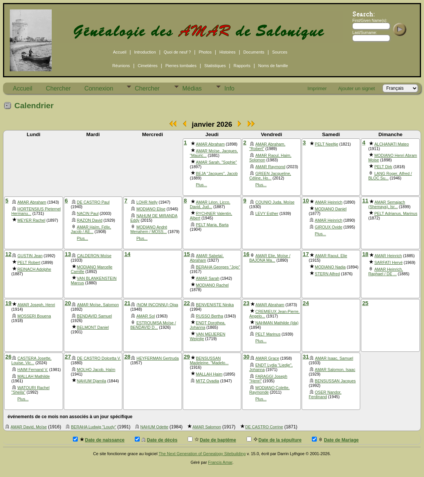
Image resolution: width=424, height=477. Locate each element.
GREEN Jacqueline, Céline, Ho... (270, 175)
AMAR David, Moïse (29, 427)
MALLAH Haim (209, 374)
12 (8, 254)
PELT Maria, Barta (212, 224)
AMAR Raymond (270, 166)
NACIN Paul (88, 213)
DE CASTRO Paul (93, 202)
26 (8, 357)
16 (246, 254)
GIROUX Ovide (328, 227)
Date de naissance (99, 440)
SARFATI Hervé (388, 262)
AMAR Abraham (210, 144)
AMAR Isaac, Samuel (334, 358)
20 (68, 303)
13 (68, 254)
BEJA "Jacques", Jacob (217, 173)
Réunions (121, 65)
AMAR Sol (145, 316)
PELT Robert (28, 262)
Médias (192, 88)
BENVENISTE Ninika (215, 304)
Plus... (201, 185)
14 (127, 254)
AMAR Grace (267, 358)
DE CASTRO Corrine (264, 427)
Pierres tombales (181, 65)
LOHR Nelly (146, 202)
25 (365, 303)
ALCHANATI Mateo (391, 144)
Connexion (98, 88)
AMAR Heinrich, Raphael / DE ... (385, 271)
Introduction (145, 52)
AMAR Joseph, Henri (36, 304)
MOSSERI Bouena (34, 316)
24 (306, 303)
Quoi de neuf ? (177, 52)
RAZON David (90, 220)
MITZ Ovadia (207, 381)
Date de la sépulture (274, 440)
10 (306, 201)
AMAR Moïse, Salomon (98, 304)
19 (8, 303)
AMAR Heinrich (328, 202)
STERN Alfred (327, 273)
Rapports (242, 65)
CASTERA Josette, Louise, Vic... (31, 360)
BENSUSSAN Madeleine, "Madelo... (209, 360)
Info (229, 88)
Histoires (227, 52)
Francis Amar (220, 462)
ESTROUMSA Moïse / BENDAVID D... (153, 325)
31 (306, 357)
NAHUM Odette (154, 427)
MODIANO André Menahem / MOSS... (148, 229)
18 (365, 254)
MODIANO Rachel (212, 285)
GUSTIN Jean (29, 255)
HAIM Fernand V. (32, 369)
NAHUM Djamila (91, 381)
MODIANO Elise (150, 209)
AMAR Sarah (207, 278)
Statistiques (215, 65)
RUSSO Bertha (209, 316)
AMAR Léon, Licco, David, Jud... (210, 204)
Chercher (58, 88)
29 (187, 357)
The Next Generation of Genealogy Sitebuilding (202, 453)
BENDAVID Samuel (94, 316)
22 (187, 303)
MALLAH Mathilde (33, 376)
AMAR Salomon (207, 427)
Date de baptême (212, 440)
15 (187, 254)
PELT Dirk (383, 166)
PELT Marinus (268, 334)
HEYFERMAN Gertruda (157, 358)
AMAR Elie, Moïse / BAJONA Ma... (269, 257)
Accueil (119, 52)
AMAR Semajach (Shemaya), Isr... (386, 204)
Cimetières (148, 65)
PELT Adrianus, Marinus (395, 213)
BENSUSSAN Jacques (335, 381)
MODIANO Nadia (330, 267)
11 (365, 201)
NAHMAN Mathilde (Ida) (276, 323)
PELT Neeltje (326, 144)
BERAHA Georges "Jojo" (218, 267)
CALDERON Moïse (94, 255)
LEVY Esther (266, 213)
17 (306, 254)
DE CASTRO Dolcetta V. (99, 358)
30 (246, 357)
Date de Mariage (335, 440)
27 (68, 357)
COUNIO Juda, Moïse (274, 202)
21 (127, 303)
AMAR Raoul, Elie (331, 255)
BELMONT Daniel (93, 327)
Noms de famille (273, 65)
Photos (205, 52)
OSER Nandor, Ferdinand (325, 394)
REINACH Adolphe (34, 269)
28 (127, 357)
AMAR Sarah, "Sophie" (216, 162)
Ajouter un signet (356, 88)
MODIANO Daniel (331, 209)
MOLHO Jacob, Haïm (96, 369)
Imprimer (317, 88)
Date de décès (156, 440)
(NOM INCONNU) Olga (157, 304)
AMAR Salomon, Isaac (335, 369)
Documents (253, 52)
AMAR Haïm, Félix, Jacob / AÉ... (91, 229)
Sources (279, 52)
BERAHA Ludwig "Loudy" (93, 427)
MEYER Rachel (31, 220)
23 (246, 303)
